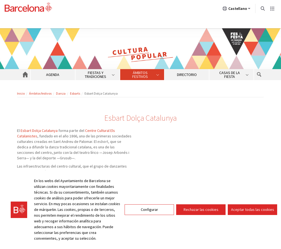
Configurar (149, 209)
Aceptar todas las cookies (252, 209)
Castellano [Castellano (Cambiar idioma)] (236, 9)
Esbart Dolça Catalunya (39, 130)
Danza (61, 93)
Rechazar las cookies (201, 209)
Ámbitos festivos (40, 93)
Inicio (21, 93)
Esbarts (75, 93)
